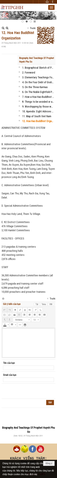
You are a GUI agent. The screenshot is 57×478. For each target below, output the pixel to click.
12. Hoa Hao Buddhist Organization (38, 121)
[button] (51, 7)
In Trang (3, 298)
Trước (33, 28)
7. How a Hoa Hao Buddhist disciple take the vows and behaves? (38, 96)
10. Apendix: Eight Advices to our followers (38, 111)
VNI (50, 304)
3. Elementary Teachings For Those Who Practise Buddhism (38, 77)
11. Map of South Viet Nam (36, 116)
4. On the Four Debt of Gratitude (38, 82)
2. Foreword (28, 72)
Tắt (37, 304)
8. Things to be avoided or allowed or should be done (38, 101)
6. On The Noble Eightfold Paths (38, 92)
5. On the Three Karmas (35, 87)
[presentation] (26, 391)
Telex (44, 304)
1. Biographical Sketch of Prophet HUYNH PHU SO (38, 67)
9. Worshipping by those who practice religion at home (38, 106)
